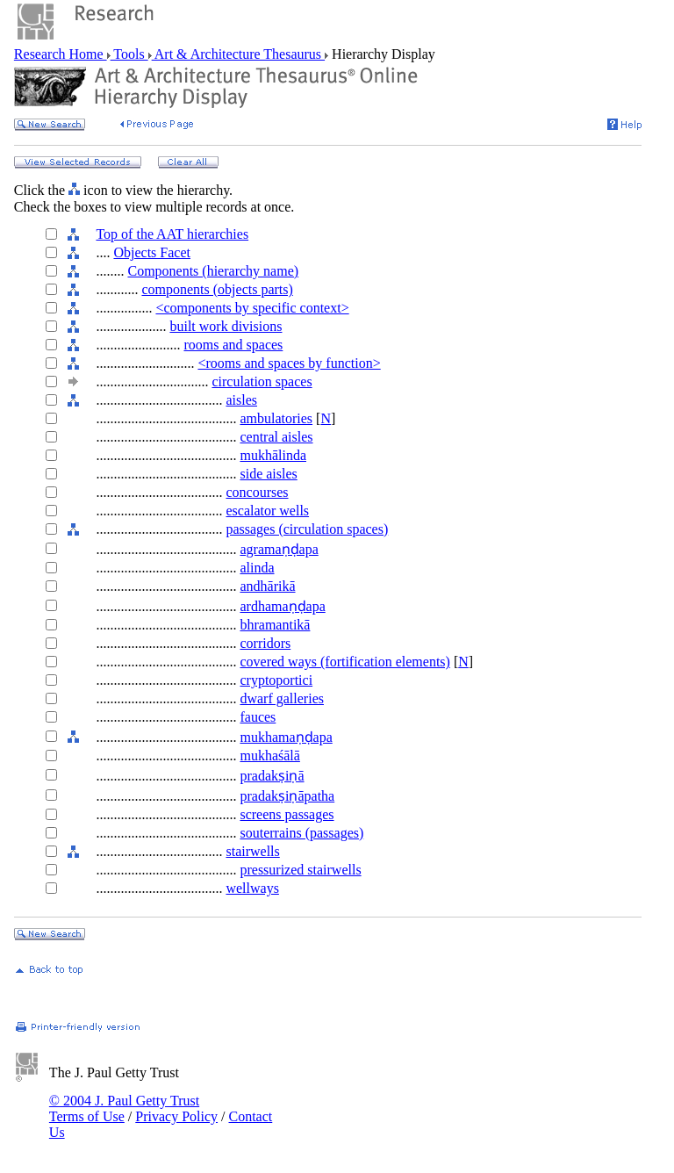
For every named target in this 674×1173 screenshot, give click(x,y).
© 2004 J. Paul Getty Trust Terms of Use (124, 1108)
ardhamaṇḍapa (282, 606)
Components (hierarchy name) (212, 270)
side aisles (268, 473)
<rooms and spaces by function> (288, 363)
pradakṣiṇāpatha (287, 795)
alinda (257, 567)
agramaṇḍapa (279, 549)
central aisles (276, 436)
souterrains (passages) (301, 832)
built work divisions (225, 326)
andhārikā (267, 586)
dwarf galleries (282, 698)
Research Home (60, 54)
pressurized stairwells (300, 869)
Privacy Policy (176, 1116)
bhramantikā (275, 624)
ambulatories (276, 418)
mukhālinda (273, 455)
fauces (258, 716)
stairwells (252, 851)
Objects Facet (151, 252)
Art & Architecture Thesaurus (238, 54)
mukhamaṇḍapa (286, 737)
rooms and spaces (233, 344)
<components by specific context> (251, 307)
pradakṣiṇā (272, 775)
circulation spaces (262, 381)
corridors (265, 643)
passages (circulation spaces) (307, 529)
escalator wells (267, 510)
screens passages (286, 814)
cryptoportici (276, 680)
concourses (257, 492)
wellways (252, 888)
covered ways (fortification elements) (344, 661)
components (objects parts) (216, 289)
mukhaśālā (269, 755)
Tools (129, 54)
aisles (241, 399)
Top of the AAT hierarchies (172, 234)
